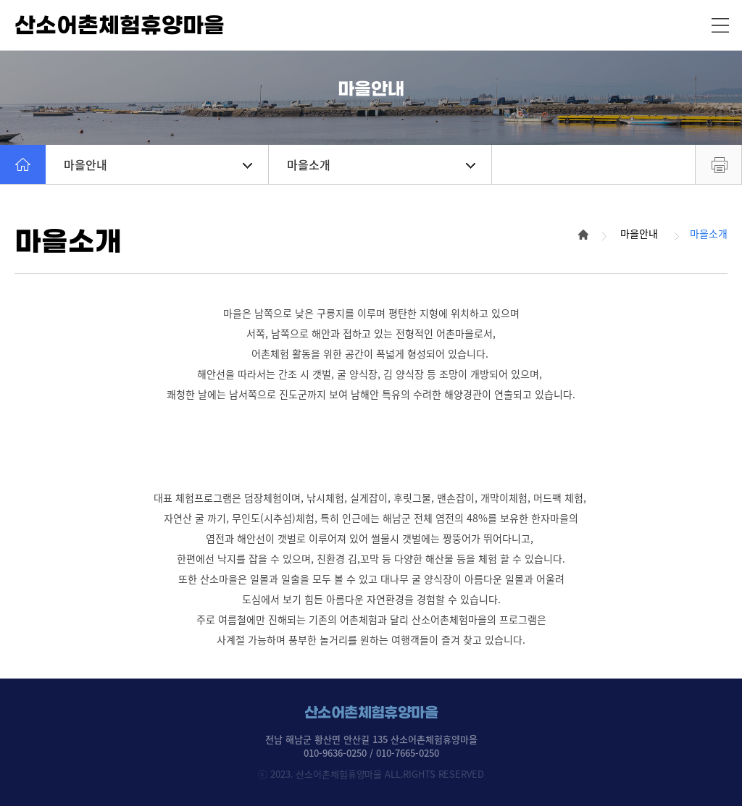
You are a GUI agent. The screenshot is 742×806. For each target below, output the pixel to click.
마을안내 (158, 164)
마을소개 (381, 164)
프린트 (718, 164)
